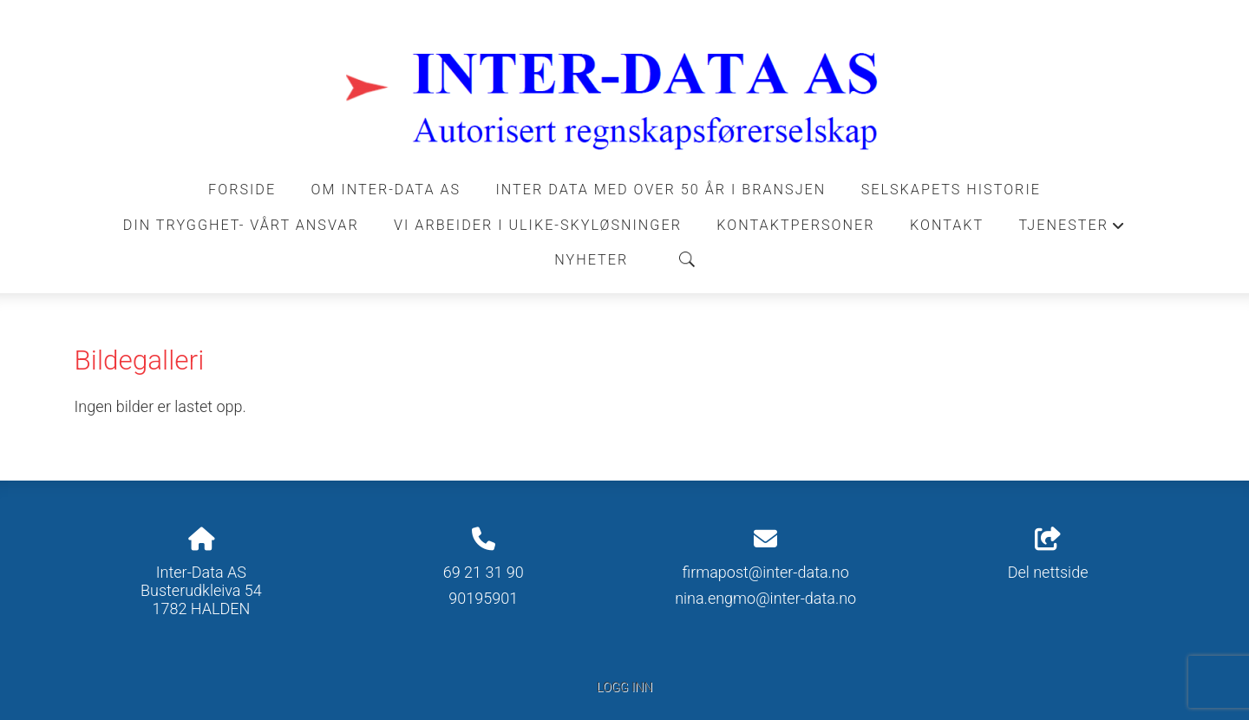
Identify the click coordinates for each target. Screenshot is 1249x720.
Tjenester (1073, 230)
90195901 (483, 598)
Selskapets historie (951, 189)
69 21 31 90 (483, 572)
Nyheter (591, 260)
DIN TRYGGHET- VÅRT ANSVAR (241, 225)
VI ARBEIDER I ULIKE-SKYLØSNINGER (538, 225)
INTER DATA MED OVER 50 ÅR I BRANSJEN (661, 189)
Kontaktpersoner (795, 225)
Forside (242, 189)
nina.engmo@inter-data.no (765, 598)
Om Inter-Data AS (386, 189)
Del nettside (1048, 554)
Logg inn (624, 687)
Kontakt (947, 225)
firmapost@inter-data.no (765, 572)
